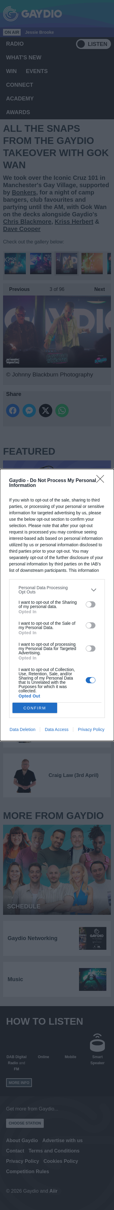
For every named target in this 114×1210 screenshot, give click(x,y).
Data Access (56, 729)
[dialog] (57, 605)
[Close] (102, 481)
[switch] (90, 604)
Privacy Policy (91, 729)
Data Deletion (23, 729)
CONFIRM (34, 708)
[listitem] (57, 590)
